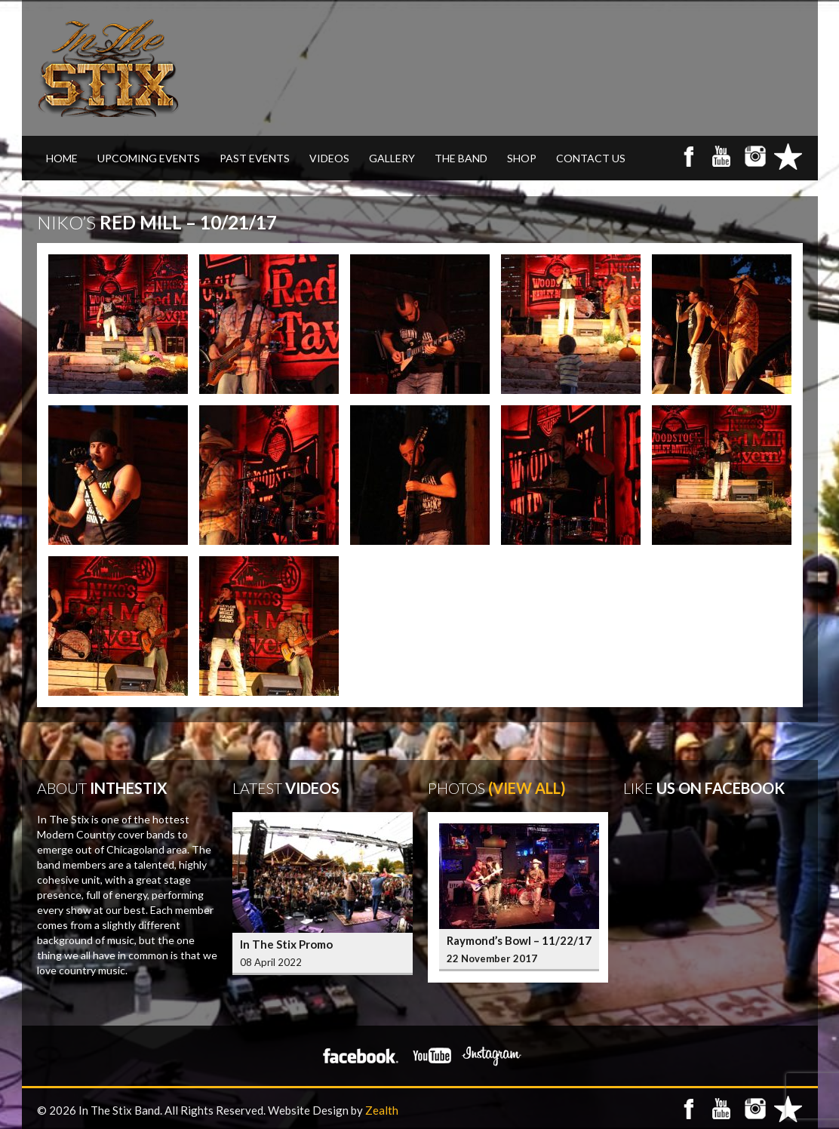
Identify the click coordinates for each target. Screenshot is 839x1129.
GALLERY (392, 158)
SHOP (521, 158)
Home (62, 158)
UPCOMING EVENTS (148, 158)
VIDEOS (329, 158)
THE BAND (461, 158)
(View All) (527, 788)
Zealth (381, 1110)
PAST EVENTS (255, 158)
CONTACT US (590, 158)
